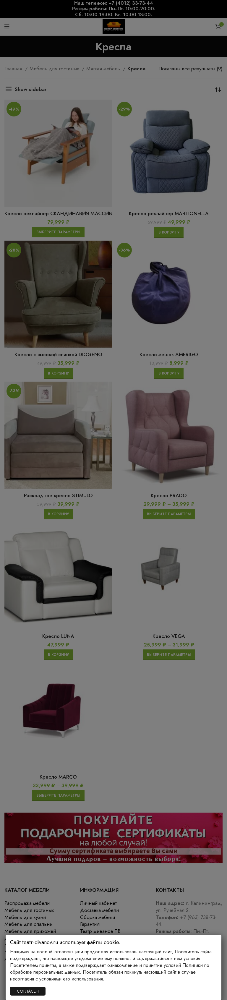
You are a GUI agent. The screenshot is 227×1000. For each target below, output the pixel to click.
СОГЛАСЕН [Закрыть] (28, 991)
